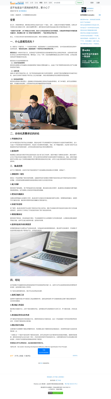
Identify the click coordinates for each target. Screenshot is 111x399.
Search (79, 3)
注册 (98, 3)
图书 (45, 3)
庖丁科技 (58, 380)
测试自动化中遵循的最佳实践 (88, 30)
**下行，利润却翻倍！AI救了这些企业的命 (90, 42)
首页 (26, 3)
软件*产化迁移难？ (85, 22)
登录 (92, 3)
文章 (31, 3)
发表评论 (75, 355)
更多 (100, 15)
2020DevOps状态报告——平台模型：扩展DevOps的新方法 (89, 36)
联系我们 (61, 377)
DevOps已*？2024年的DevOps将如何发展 (90, 28)
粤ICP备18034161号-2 (71, 384)
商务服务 (49, 377)
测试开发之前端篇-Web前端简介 (89, 33)
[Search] (64, 2)
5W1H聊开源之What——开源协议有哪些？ (90, 44)
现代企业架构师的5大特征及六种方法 (90, 26)
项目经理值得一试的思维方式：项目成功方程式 (90, 39)
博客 (41, 3)
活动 (36, 3)
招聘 (50, 3)
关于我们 (55, 377)
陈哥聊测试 (23, 11)
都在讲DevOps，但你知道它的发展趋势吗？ (90, 20)
